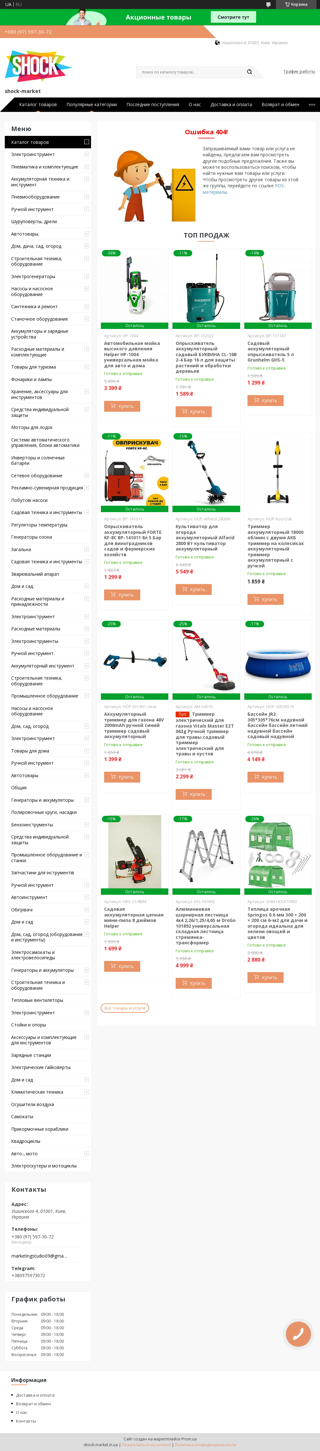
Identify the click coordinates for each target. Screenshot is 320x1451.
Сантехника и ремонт (34, 306)
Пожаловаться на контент (146, 1444)
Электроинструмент (33, 154)
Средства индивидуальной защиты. (40, 840)
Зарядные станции (31, 1055)
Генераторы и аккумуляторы (42, 800)
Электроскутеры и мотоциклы (44, 1166)
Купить (126, 406)
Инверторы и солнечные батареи (38, 460)
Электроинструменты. (35, 641)
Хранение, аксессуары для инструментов (39, 394)
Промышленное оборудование (44, 696)
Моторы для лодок (32, 427)
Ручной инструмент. (33, 653)
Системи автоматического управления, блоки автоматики (45, 443)
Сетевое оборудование (37, 475)
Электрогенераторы (33, 276)
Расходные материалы (35, 629)
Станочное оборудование (39, 319)
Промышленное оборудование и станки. (46, 857)
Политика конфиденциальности (205, 1444)
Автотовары (24, 775)
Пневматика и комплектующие (44, 167)
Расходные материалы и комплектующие (37, 352)
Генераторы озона (31, 537)
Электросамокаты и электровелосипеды (33, 955)
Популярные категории (91, 104)
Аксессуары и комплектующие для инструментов (44, 1040)
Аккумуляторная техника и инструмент (40, 182)
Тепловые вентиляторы (37, 1000)
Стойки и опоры (28, 1025)
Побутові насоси (29, 500)
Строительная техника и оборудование (38, 985)
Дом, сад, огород (30, 726)
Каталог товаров (38, 104)
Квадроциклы (25, 1141)
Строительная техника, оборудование (36, 261)
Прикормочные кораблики (39, 1129)
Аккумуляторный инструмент (42, 666)
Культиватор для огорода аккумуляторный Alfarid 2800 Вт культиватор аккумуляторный (205, 537)
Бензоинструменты (32, 825)
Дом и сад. (22, 586)
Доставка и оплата (231, 104)
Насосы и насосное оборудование (32, 291)
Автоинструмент (29, 897)
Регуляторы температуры (39, 525)
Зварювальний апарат (35, 574)
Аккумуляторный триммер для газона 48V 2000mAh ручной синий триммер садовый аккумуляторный (134, 725)
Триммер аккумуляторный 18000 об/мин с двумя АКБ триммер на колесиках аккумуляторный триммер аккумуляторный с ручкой (276, 546)
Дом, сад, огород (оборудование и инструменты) (47, 937)
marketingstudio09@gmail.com (39, 1256)
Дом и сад (22, 922)
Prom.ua (189, 1439)
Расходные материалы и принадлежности (37, 601)
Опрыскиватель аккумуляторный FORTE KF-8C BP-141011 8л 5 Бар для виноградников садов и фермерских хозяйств (133, 540)
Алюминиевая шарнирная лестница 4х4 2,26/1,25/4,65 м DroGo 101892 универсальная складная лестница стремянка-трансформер (206, 926)
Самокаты (22, 1116)
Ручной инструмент (32, 209)
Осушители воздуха (32, 1104)
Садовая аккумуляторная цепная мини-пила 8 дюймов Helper (134, 917)
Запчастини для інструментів (42, 873)
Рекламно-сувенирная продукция (47, 488)
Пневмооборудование (35, 197)
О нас (195, 104)
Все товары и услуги (124, 1008)
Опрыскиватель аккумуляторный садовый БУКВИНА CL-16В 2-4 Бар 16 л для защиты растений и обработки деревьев (206, 357)
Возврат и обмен (280, 104)
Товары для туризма (33, 367)
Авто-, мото (24, 1154)
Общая (19, 787)
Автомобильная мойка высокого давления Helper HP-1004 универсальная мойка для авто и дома (132, 354)
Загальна (21, 549)
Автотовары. (25, 234)
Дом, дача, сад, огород (36, 246)
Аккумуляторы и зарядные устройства (39, 334)
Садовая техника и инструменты (46, 512)
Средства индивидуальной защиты (40, 412)
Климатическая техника (37, 1092)
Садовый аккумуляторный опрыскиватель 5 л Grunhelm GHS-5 (271, 351)
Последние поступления (152, 104)
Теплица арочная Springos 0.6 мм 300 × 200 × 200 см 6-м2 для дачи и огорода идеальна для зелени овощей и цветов (278, 923)
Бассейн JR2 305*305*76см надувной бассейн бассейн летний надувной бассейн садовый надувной (278, 725)
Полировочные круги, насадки (44, 812)
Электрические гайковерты (41, 1067)
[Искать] (249, 72)
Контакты (26, 1421)
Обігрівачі (22, 910)
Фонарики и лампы (31, 379)
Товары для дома (30, 751)
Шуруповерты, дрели (34, 221)
